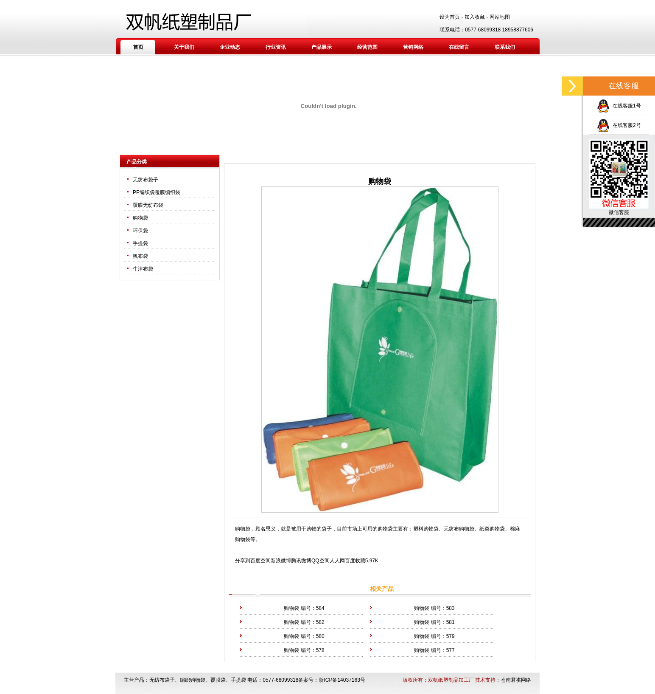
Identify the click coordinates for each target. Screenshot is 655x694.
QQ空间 (320, 561)
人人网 (337, 561)
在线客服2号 (619, 125)
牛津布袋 (143, 269)
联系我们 (505, 47)
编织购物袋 (192, 680)
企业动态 (230, 47)
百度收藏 (355, 561)
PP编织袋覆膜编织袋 (156, 192)
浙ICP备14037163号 (342, 680)
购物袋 (140, 218)
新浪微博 (281, 561)
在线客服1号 (619, 106)
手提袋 (140, 243)
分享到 (242, 561)
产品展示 (321, 47)
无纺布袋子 (145, 180)
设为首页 (449, 17)
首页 (138, 47)
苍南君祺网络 (516, 680)
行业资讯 (276, 47)
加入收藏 (475, 17)
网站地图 (500, 17)
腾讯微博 (301, 561)
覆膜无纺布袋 (148, 205)
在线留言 (459, 47)
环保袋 (140, 231)
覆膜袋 (218, 680)
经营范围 (367, 47)
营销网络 (413, 47)
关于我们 (184, 47)
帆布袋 (140, 256)
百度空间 (260, 561)
